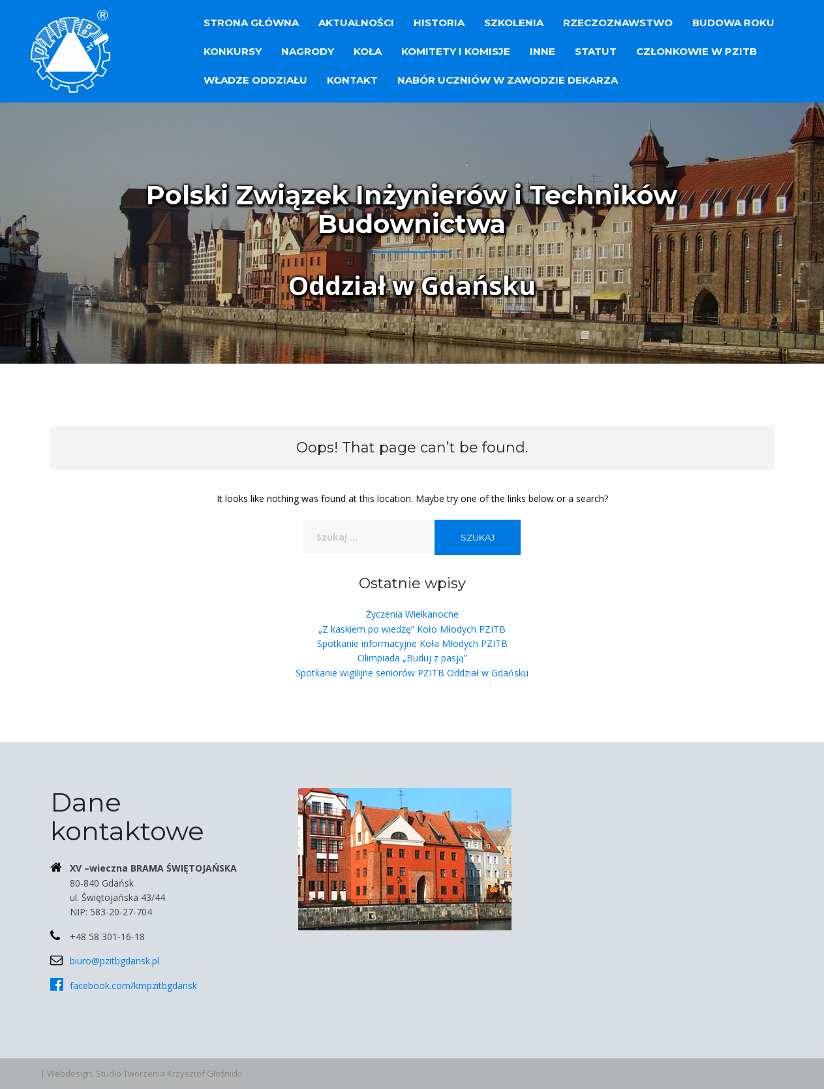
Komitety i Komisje (455, 51)
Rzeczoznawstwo (618, 22)
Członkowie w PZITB (696, 51)
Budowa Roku (733, 22)
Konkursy (233, 51)
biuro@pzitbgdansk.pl (114, 961)
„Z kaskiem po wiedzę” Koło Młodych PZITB (412, 629)
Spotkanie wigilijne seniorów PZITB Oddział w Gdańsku (412, 673)
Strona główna (251, 22)
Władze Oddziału (255, 80)
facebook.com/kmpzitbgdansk (133, 985)
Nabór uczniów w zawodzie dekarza (507, 80)
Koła (368, 51)
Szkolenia (513, 22)
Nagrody (307, 51)
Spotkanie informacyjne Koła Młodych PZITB (412, 643)
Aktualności (356, 22)
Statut (596, 51)
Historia (439, 22)
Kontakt (352, 80)
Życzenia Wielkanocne (412, 614)
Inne (542, 51)
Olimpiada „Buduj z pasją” (412, 658)
